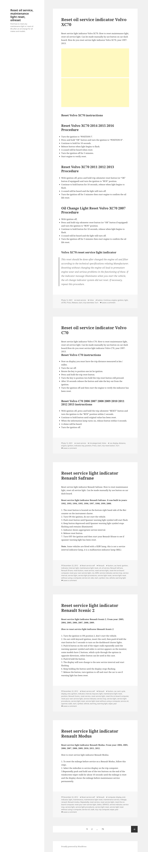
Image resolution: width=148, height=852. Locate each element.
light (126, 300)
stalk (70, 703)
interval (72, 568)
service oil (86, 578)
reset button (78, 570)
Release (75, 302)
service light (72, 575)
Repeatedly (84, 802)
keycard (95, 694)
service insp (117, 573)
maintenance (78, 799)
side (92, 578)
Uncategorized (95, 443)
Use (107, 578)
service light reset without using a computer (103, 701)
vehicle (112, 578)
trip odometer (88, 302)
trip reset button (108, 445)
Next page (134, 829)
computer (111, 797)
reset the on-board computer (117, 696)
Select (99, 804)
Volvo (92, 300)
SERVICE (105, 804)
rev (93, 573)
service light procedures (87, 575)
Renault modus (74, 802)
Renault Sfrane (67, 570)
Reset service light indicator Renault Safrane (89, 475)
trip (96, 809)
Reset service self (88, 565)
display (115, 443)
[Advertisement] (95, 62)
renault (64, 802)
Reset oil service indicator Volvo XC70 (94, 22)
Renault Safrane (116, 568)
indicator (77, 445)
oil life (63, 302)
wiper (110, 703)
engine (114, 300)
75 (104, 828)
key (83, 445)
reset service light (102, 570)
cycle (123, 691)
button (100, 300)
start (80, 302)
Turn (96, 302)
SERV (97, 573)
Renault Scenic (74, 696)
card (118, 691)
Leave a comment (108, 302)
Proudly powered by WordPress (73, 846)
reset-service (81, 300)
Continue (107, 300)
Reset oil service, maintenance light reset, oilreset (21, 15)
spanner (64, 703)
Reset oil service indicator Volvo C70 (94, 330)
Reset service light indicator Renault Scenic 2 (89, 608)
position (88, 445)
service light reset (105, 575)
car (111, 443)
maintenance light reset (89, 568)
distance (122, 443)
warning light (121, 578)
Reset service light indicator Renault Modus (89, 733)
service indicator (106, 573)
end (68, 694)
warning (93, 703)
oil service (105, 568)
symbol (102, 578)
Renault (101, 565)
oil (100, 568)
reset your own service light (80, 573)
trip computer (104, 809)
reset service (89, 570)
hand (119, 565)
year (115, 703)
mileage (123, 799)
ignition (121, 300)
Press (69, 302)
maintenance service (111, 799)
